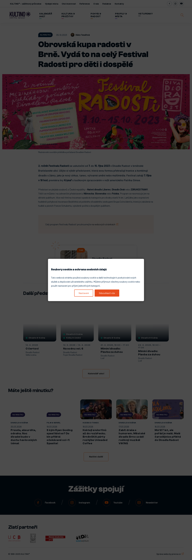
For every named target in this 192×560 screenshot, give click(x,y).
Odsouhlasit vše (107, 293)
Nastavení (84, 293)
